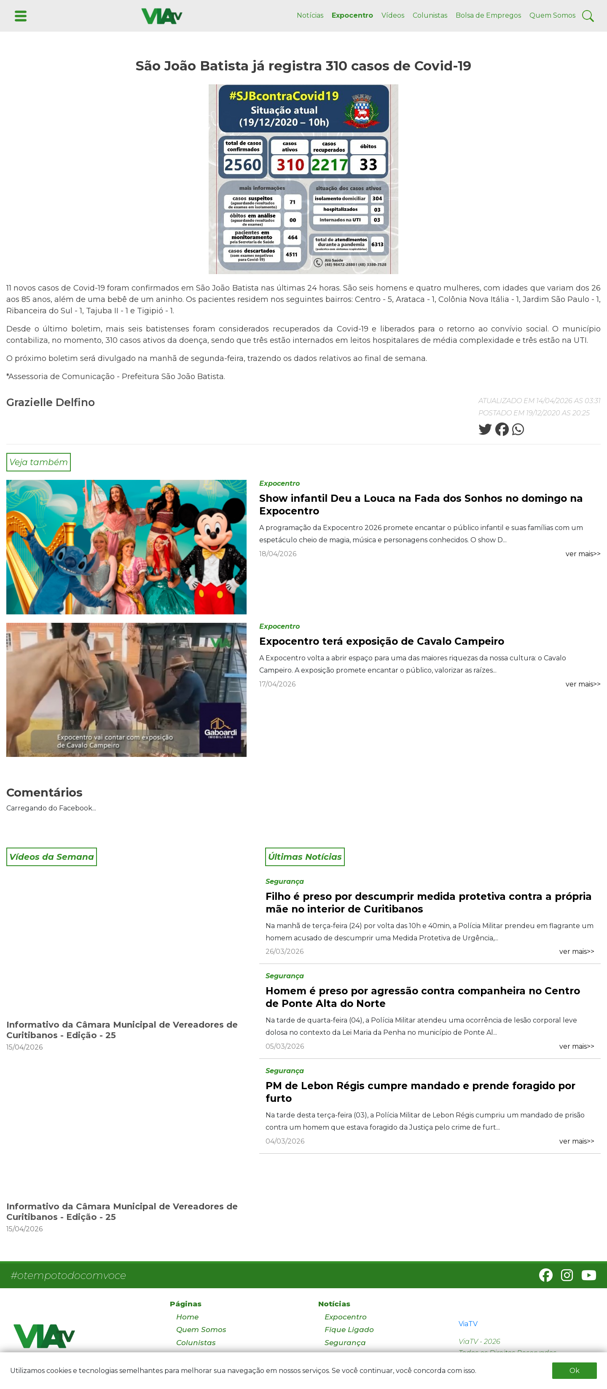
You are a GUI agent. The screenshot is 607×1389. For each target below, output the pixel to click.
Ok (574, 1371)
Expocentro (352, 15)
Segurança (285, 882)
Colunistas (430, 15)
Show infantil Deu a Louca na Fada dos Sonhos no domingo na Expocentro (421, 505)
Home (187, 1317)
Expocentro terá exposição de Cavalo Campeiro (381, 641)
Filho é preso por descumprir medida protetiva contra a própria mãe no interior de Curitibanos (429, 903)
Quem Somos (552, 15)
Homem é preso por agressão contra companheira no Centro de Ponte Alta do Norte (423, 997)
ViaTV (468, 1324)
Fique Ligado (349, 1329)
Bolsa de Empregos (488, 15)
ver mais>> (583, 554)
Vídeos (392, 15)
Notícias (310, 15)
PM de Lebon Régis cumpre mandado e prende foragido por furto (420, 1092)
